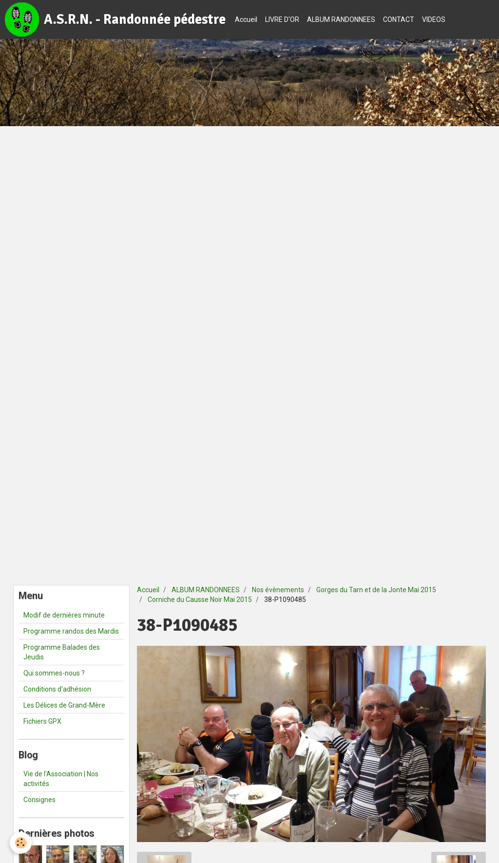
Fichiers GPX (42, 721)
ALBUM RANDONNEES (341, 19)
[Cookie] (21, 843)
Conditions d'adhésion (57, 689)
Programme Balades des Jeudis (61, 652)
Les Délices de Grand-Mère (64, 705)
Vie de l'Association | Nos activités (60, 779)
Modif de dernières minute (64, 615)
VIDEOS (433, 19)
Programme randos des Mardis (71, 631)
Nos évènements (278, 590)
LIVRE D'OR (282, 19)
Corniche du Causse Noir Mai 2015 (200, 599)
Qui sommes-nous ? (54, 673)
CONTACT (398, 19)
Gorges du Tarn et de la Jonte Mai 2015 (376, 590)
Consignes (39, 800)
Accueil (246, 19)
